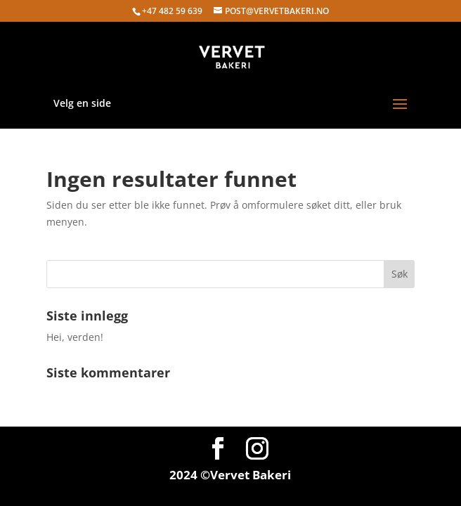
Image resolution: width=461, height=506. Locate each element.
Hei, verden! (74, 337)
